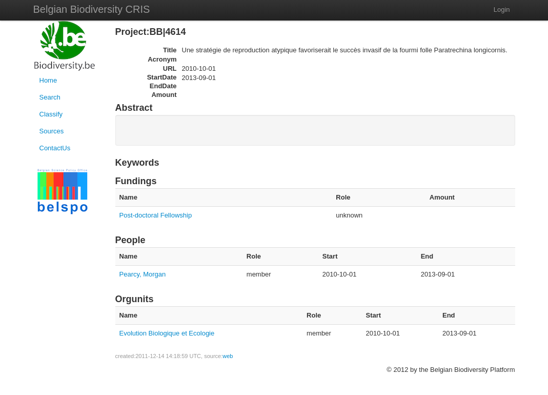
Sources (51, 131)
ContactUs (55, 148)
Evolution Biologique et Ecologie (167, 333)
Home (48, 80)
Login (502, 9)
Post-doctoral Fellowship (155, 215)
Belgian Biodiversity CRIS (91, 9)
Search (49, 97)
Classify (51, 114)
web (227, 356)
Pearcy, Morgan (142, 274)
